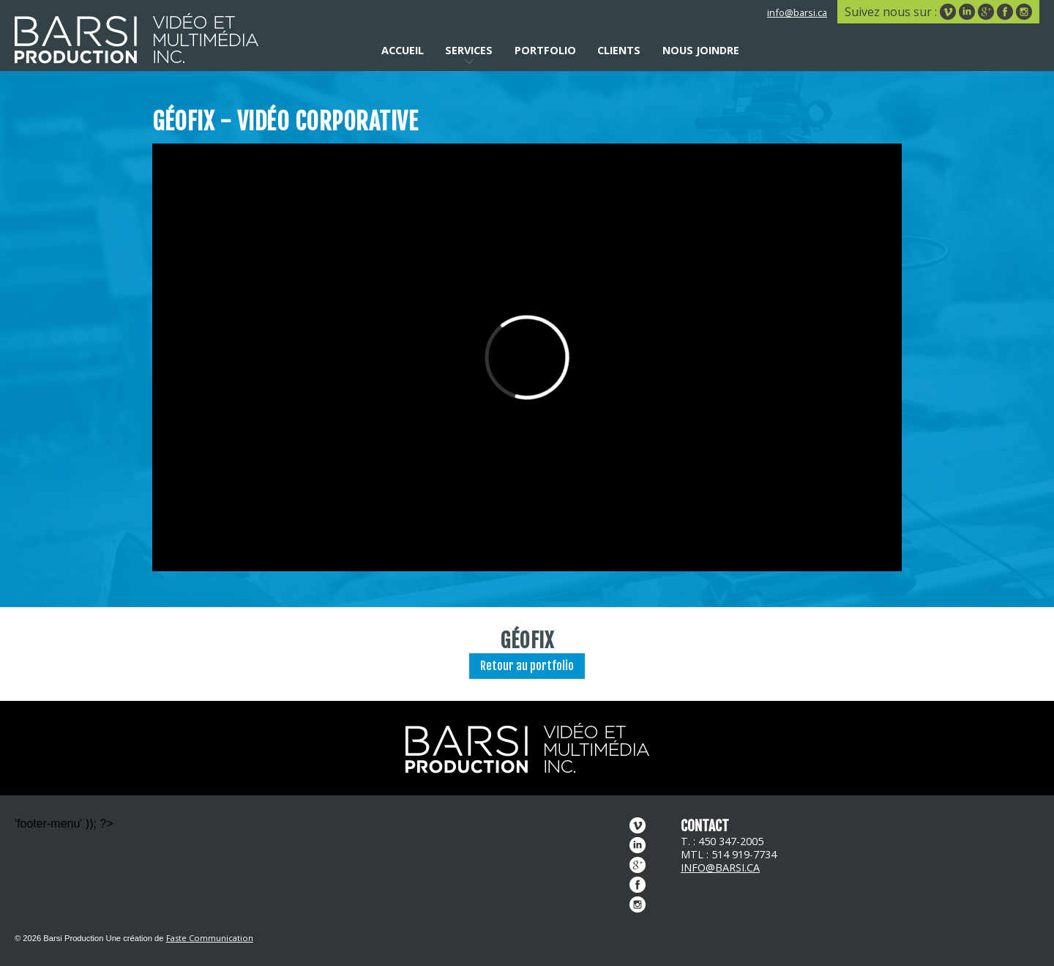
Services (469, 50)
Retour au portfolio (527, 665)
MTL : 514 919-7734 (729, 854)
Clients (618, 50)
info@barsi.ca (797, 12)
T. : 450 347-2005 (722, 841)
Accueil (402, 50)
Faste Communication (209, 937)
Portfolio (545, 50)
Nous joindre (700, 50)
